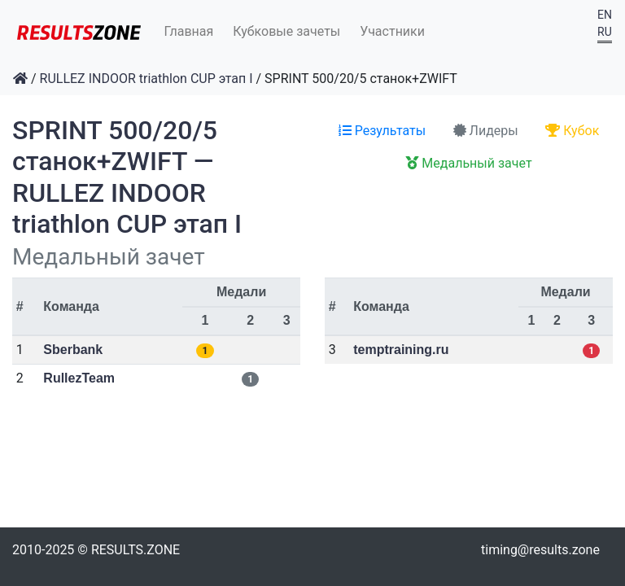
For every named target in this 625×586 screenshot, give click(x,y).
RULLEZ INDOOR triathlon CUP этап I (146, 78)
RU (604, 31)
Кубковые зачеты (286, 31)
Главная (189, 31)
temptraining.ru (400, 349)
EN (604, 14)
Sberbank (73, 349)
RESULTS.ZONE (135, 550)
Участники (392, 31)
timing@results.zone (540, 550)
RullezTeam (79, 378)
